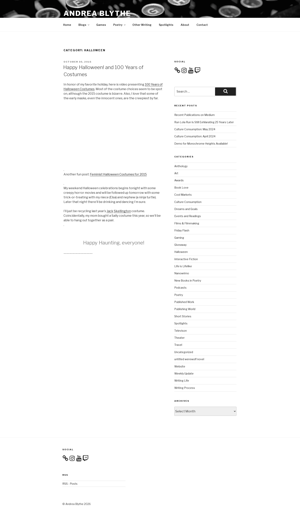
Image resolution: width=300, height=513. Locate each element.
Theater (179, 337)
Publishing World (184, 309)
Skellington (122, 211)
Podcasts (180, 287)
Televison (180, 330)
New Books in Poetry (187, 280)
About (185, 24)
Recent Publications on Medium (194, 114)
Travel (178, 344)
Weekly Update (184, 373)
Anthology (181, 166)
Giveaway (180, 244)
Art (176, 173)
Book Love (181, 187)
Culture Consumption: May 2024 (194, 129)
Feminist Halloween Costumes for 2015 (118, 174)
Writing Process (184, 387)
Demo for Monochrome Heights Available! (201, 143)
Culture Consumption (187, 202)
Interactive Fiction (186, 259)
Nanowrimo (181, 273)
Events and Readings (187, 216)
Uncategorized (183, 352)
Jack (110, 211)
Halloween (181, 251)
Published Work (184, 302)
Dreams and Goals (186, 209)
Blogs (84, 24)
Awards (179, 180)
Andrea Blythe (97, 13)
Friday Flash (181, 230)
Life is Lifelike (183, 266)
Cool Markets (183, 194)
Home (67, 24)
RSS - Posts (69, 483)
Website (179, 366)
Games (101, 24)
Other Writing (142, 24)
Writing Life (181, 380)
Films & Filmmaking (186, 223)
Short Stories (182, 316)
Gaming (179, 237)
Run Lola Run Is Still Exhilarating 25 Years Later (204, 122)
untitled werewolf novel (189, 359)
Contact (202, 24)
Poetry (119, 24)
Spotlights (166, 24)
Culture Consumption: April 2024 (194, 136)
